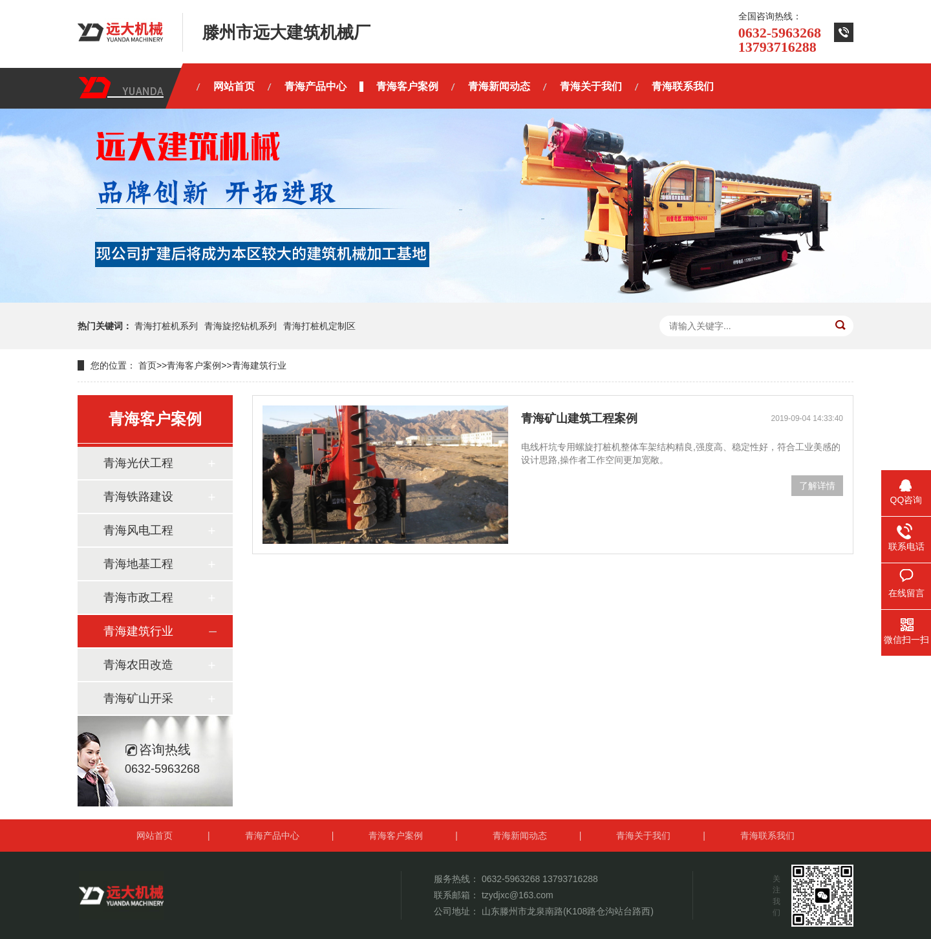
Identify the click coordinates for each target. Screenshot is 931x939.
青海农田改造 (138, 664)
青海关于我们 (643, 835)
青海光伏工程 (138, 463)
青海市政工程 (138, 597)
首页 (147, 365)
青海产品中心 (272, 835)
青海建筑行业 (259, 365)
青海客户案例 (194, 365)
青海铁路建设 (138, 496)
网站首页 (154, 835)
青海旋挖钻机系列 (240, 326)
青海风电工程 (138, 530)
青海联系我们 (767, 835)
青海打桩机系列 (166, 326)
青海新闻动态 (520, 835)
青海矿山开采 (138, 698)
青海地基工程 (138, 563)
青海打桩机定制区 (319, 326)
